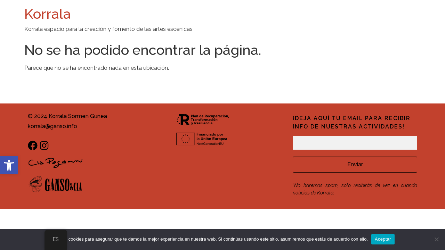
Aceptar (383, 239)
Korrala (47, 14)
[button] (9, 165)
